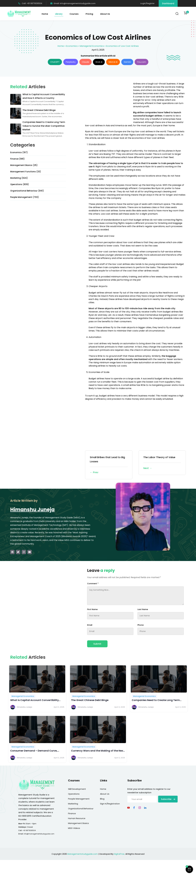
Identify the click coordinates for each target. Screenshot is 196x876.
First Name (92, 609)
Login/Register (147, 3)
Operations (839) (19, 184)
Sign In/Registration (110, 803)
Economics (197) (19, 152)
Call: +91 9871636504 (30, 3)
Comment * (93, 583)
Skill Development (77, 789)
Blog (102, 798)
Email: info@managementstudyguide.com (72, 3)
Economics (72, 46)
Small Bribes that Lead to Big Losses (109, 465)
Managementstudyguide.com (82, 853)
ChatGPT (54, 61)
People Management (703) (24, 197)
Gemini (127, 61)
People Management (79, 798)
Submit (97, 643)
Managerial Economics (92, 46)
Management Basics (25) (24, 165)
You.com (141, 61)
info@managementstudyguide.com (39, 834)
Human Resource (76, 818)
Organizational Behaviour (80, 808)
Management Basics (78, 823)
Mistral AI (113, 61)
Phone (140, 625)
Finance (72, 813)
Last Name (142, 609)
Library (58, 14)
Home (45, 14)
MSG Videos (74, 828)
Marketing (73, 803)
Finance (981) (17, 158)
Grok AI (98, 61)
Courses (74, 14)
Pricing (89, 14)
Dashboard (168, 3)
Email (89, 625)
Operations (73, 793)
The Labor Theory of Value (162, 463)
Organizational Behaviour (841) (27, 190)
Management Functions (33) (25, 171)
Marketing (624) (19, 178)
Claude (85, 61)
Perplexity (71, 61)
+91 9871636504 (29, 830)
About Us (105, 14)
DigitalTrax (119, 853)
